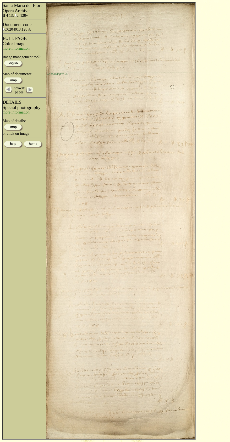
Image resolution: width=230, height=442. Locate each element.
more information (16, 48)
